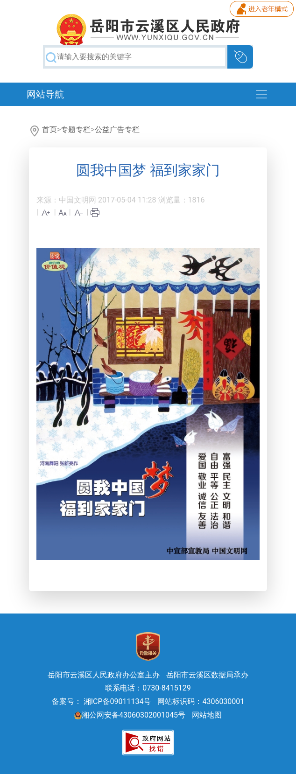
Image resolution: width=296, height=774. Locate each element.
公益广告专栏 (117, 129)
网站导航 (45, 94)
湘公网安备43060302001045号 (129, 715)
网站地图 (207, 715)
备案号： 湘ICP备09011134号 (101, 701)
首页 (49, 129)
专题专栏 (76, 129)
